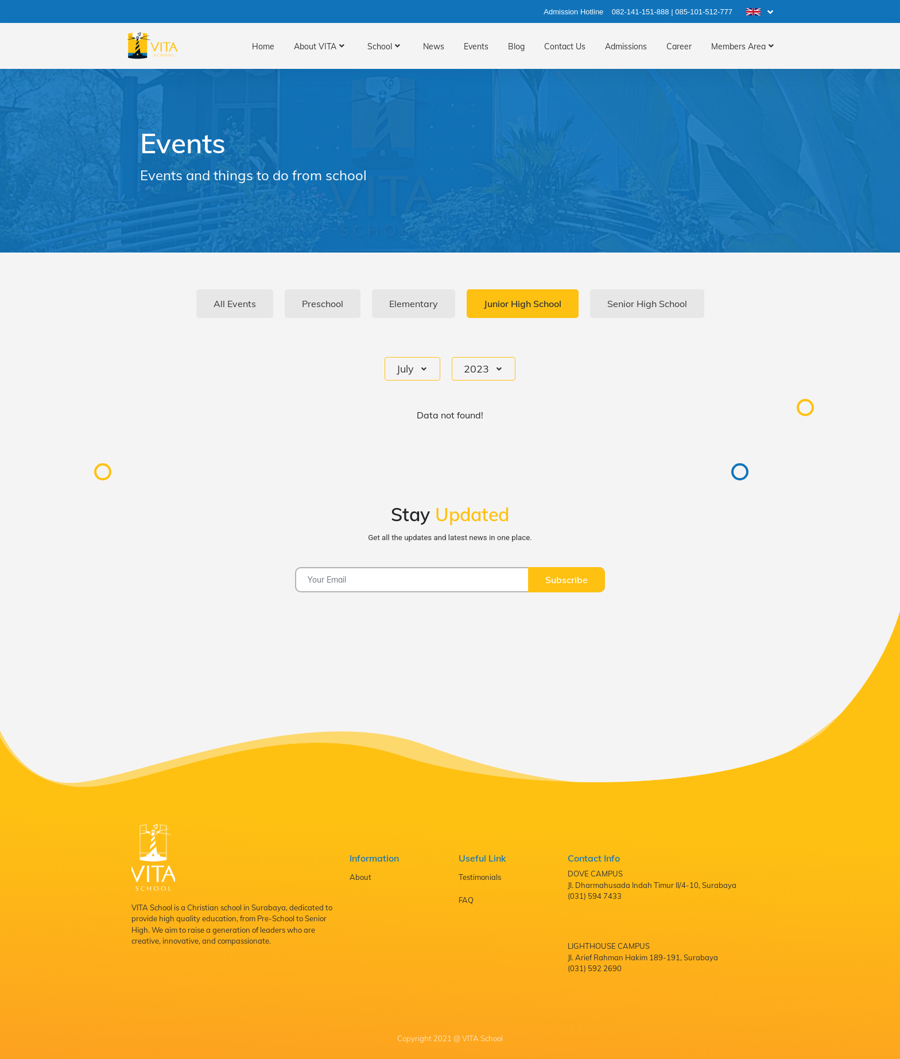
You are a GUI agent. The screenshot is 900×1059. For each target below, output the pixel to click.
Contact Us (564, 46)
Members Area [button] (738, 46)
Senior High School (647, 303)
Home (263, 46)
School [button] (379, 46)
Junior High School (522, 303)
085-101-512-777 (703, 11)
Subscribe (566, 579)
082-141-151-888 (640, 11)
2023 (478, 368)
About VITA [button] (315, 46)
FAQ (466, 900)
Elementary (413, 303)
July (407, 368)
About (360, 877)
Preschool (322, 303)
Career (679, 46)
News (433, 46)
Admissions (626, 46)
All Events (235, 303)
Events (476, 46)
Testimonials (480, 877)
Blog (516, 46)
